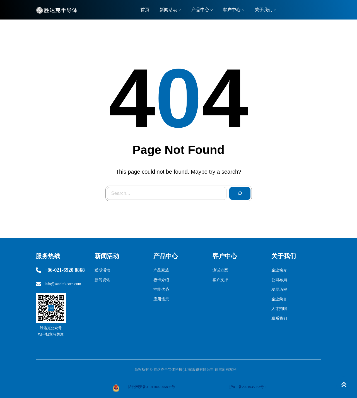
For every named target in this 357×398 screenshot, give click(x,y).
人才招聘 (279, 309)
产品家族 (161, 270)
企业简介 (279, 270)
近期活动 (102, 270)
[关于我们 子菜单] (275, 9)
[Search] (239, 193)
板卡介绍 (161, 280)
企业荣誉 (279, 299)
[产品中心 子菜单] (211, 9)
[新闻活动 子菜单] (179, 9)
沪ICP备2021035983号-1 (248, 387)
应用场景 (161, 299)
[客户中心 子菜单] (243, 9)
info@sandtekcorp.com (63, 284)
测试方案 (220, 270)
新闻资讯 (102, 280)
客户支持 (220, 280)
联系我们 (279, 318)
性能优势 (161, 289)
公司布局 (279, 280)
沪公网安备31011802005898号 (151, 387)
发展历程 (279, 289)
